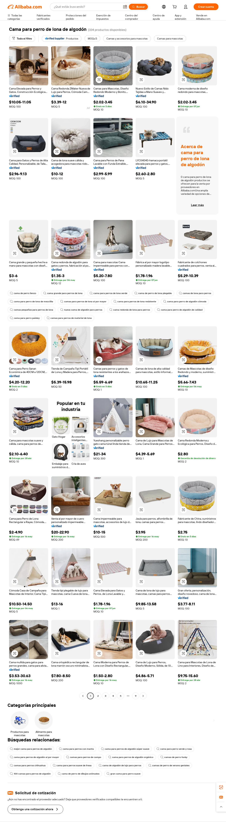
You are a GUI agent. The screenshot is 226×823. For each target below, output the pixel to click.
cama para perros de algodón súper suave (125, 748)
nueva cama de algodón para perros (81, 309)
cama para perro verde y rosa (174, 748)
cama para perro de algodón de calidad (179, 309)
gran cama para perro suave (123, 773)
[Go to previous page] (82, 696)
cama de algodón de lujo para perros (120, 765)
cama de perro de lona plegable (153, 293)
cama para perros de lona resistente (135, 301)
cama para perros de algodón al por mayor (34, 757)
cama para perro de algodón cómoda (184, 301)
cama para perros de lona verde (108, 293)
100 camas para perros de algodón (30, 773)
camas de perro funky (173, 757)
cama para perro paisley (25, 318)
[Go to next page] (143, 696)
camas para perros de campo (83, 757)
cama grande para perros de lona (62, 293)
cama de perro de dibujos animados (78, 773)
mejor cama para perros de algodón (31, 748)
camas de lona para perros (195, 293)
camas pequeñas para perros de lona (31, 309)
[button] (125, 7)
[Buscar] (138, 7)
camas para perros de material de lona (69, 318)
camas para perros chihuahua (28, 765)
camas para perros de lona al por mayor (83, 301)
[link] (221, 787)
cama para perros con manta (76, 748)
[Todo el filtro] (22, 38)
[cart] (175, 7)
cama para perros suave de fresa (72, 765)
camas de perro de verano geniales (168, 765)
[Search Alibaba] (87, 7)
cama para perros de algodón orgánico (130, 757)
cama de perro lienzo (23, 293)
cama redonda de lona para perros (129, 309)
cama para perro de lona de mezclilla (31, 301)
